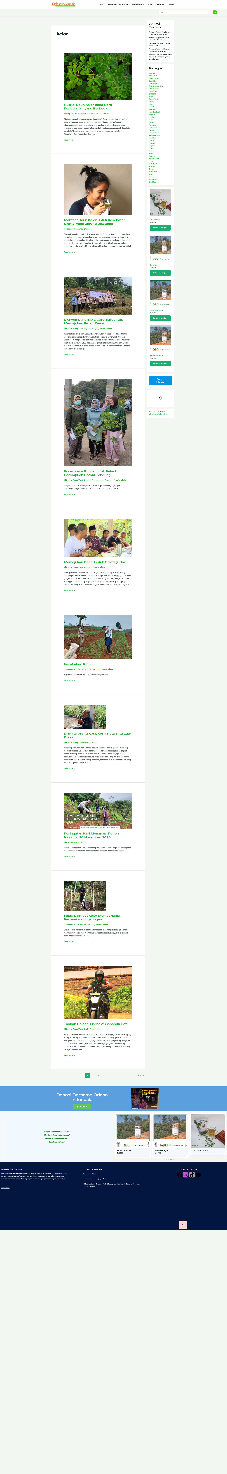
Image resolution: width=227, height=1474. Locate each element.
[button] (82, 1105)
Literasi (151, 122)
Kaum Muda (153, 107)
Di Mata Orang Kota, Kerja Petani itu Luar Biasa (93, 734)
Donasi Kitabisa (160, 381)
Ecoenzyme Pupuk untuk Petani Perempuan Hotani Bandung (90, 472)
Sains (151, 153)
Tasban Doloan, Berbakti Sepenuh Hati (96, 1022)
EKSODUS (152, 94)
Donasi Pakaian (154, 89)
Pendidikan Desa (154, 135)
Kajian (151, 104)
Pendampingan (98, 479)
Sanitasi (152, 156)
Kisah (86, 1027)
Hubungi (171, 4)
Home (101, 4)
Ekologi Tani (69, 113)
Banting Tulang (154, 78)
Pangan (95, 328)
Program (108, 479)
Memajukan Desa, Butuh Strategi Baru (96, 561)
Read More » (69, 139)
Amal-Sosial (153, 76)
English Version (154, 99)
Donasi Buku (153, 81)
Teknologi (152, 166)
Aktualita (68, 328)
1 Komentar (69, 668)
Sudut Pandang (81, 668)
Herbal (78, 113)
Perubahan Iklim (77, 663)
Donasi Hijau (153, 84)
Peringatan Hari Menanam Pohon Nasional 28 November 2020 (91, 833)
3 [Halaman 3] (98, 1073)
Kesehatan (152, 117)
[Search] (215, 12)
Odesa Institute (154, 128)
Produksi (152, 143)
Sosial (151, 161)
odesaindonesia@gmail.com (158, 414)
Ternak (151, 169)
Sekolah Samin (154, 159)
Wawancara (153, 177)
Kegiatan (87, 328)
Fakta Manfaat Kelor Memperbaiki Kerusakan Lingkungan (92, 915)
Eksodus (152, 96)
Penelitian (152, 138)
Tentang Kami (160, 4)
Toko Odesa (153, 172)
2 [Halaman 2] (92, 1073)
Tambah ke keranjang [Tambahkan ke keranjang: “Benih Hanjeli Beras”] (160, 364)
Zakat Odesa (153, 182)
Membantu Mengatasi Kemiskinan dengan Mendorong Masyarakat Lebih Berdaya (160, 57)
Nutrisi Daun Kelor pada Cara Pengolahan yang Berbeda (88, 106)
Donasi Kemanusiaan (156, 86)
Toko (150, 4)
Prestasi (152, 141)
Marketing (152, 125)
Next (141, 1073)
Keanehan (152, 109)
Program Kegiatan (138, 4)
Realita (151, 148)
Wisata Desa (153, 179)
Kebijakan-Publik (154, 112)
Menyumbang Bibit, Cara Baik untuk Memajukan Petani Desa (93, 320)
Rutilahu (152, 151)
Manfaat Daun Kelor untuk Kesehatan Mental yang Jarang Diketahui (95, 221)
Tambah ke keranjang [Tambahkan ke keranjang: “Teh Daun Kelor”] (160, 228)
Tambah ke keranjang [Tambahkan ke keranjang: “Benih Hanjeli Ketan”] (160, 318)
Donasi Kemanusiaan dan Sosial (117, 4)
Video (151, 174)
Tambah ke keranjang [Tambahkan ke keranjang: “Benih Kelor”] (160, 273)
